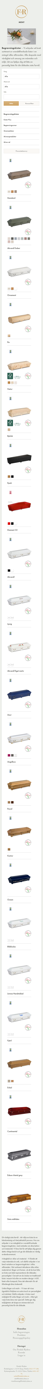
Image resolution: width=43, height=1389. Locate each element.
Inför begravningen (21, 1332)
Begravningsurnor (10, 125)
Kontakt (21, 1353)
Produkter (21, 1335)
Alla (6, 76)
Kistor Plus (7, 119)
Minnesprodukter (10, 136)
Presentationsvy (21, 151)
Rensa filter (29, 103)
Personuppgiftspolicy (21, 1338)
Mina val (7, 142)
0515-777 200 (34, 1369)
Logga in (21, 1355)
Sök (5, 92)
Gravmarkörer (9, 131)
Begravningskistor (11, 114)
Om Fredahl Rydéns (21, 1350)
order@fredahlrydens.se (21, 1376)
